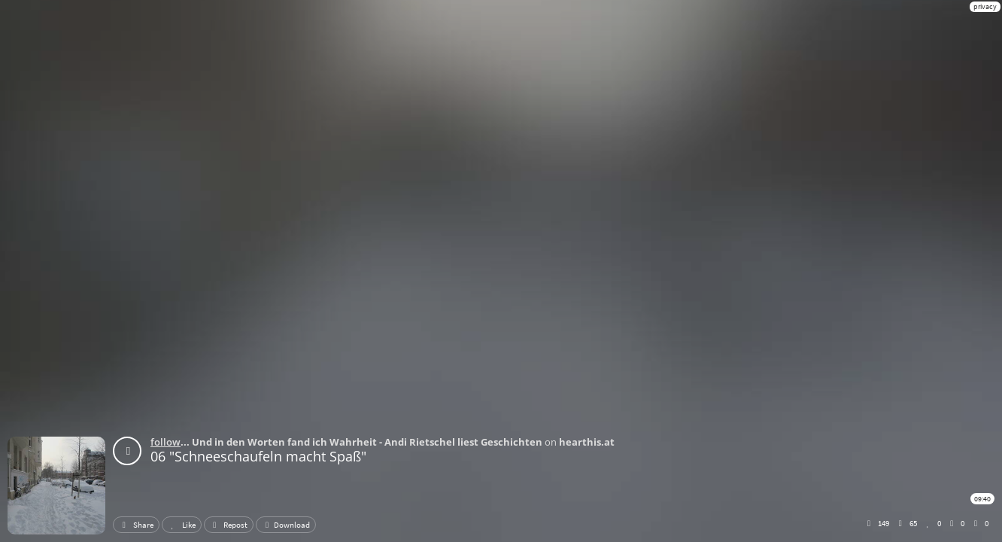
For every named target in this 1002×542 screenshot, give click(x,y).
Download (286, 524)
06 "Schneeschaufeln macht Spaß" (258, 456)
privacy (985, 6)
